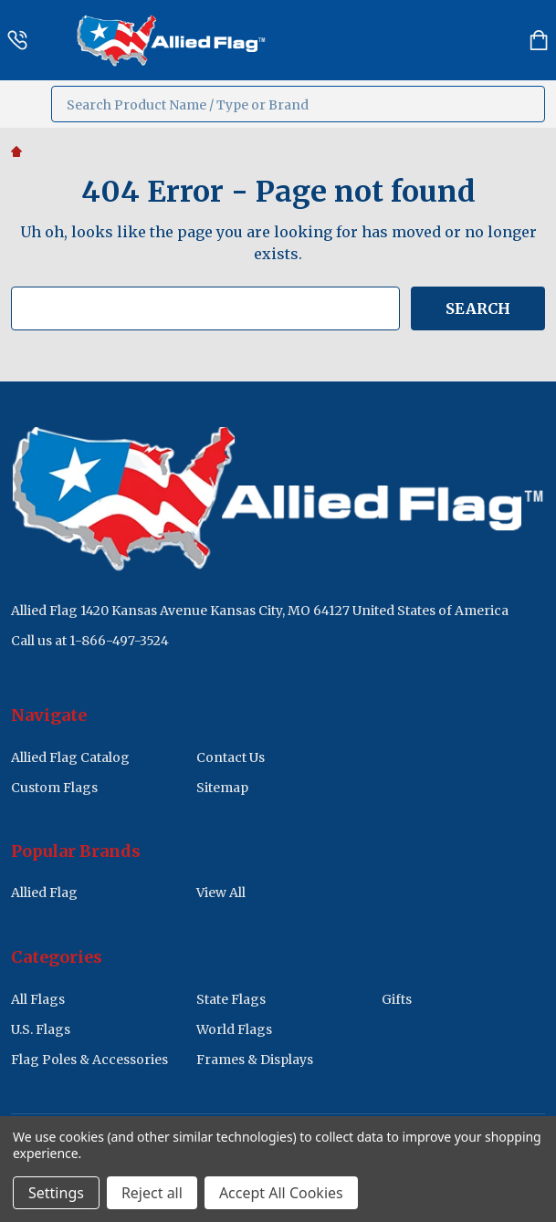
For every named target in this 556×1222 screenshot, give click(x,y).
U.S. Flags (40, 1029)
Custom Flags (54, 787)
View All (221, 892)
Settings (56, 1193)
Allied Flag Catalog (70, 757)
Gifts (397, 999)
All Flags (38, 999)
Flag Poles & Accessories (89, 1059)
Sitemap (222, 787)
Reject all (152, 1193)
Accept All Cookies (281, 1193)
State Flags (231, 999)
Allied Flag (44, 892)
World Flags (234, 1029)
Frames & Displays (254, 1059)
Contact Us (230, 757)
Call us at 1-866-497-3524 (90, 640)
